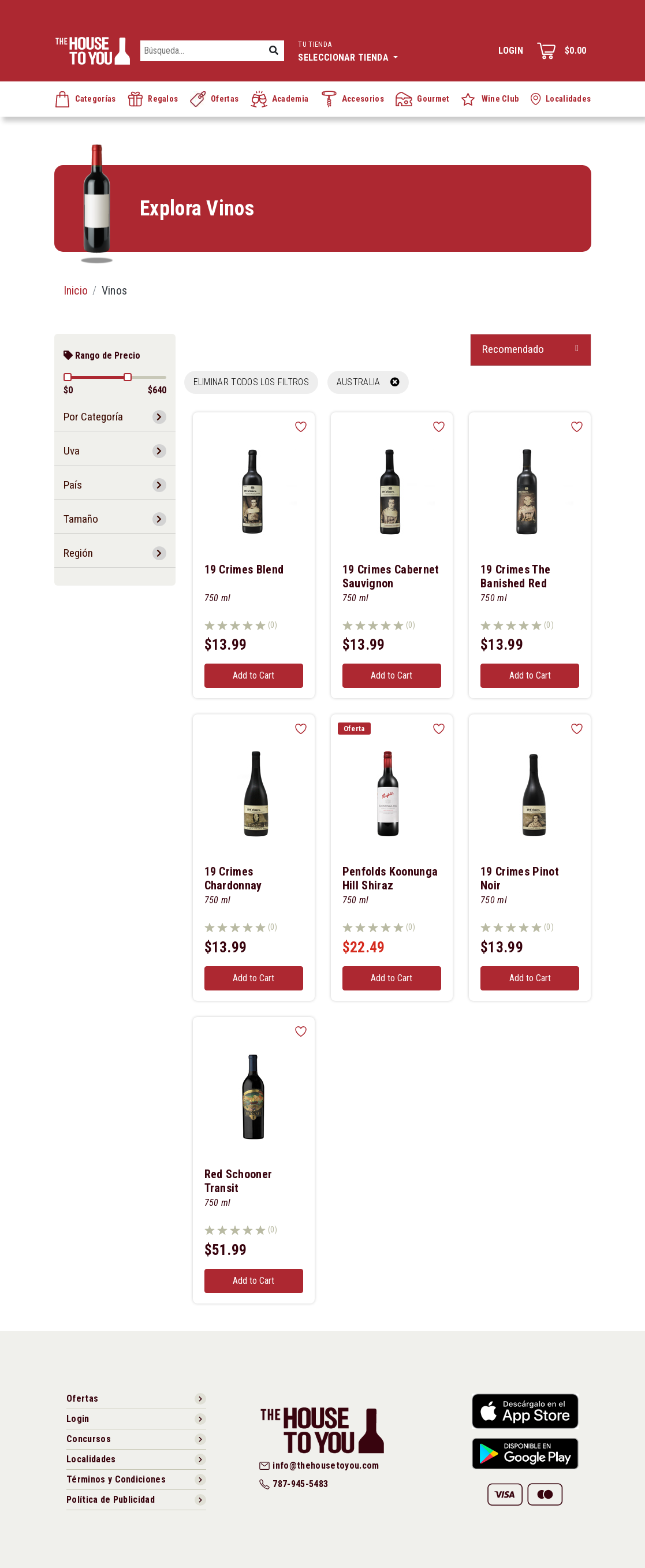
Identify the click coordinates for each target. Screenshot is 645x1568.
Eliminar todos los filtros (251, 382)
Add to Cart (253, 675)
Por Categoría (93, 416)
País (73, 484)
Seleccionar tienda (348, 50)
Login (510, 50)
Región (78, 553)
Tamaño (81, 519)
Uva (72, 450)
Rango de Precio (102, 355)
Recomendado (513, 349)
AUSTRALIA (368, 382)
